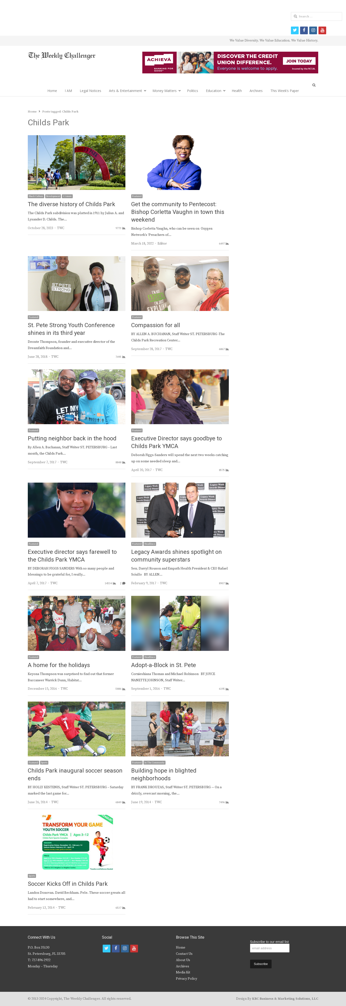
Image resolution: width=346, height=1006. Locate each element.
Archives (256, 90)
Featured (137, 196)
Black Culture (36, 196)
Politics (192, 90)
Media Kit (183, 972)
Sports (44, 762)
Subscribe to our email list (269, 942)
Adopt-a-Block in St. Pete (163, 665)
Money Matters (164, 90)
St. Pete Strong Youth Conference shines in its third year (71, 329)
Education (213, 90)
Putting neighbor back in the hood (72, 438)
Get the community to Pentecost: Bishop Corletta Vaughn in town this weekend (177, 212)
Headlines (149, 543)
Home (52, 90)
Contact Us (184, 954)
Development (53, 196)
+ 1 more (67, 196)
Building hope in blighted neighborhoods (163, 775)
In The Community (154, 762)
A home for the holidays (59, 665)
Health (237, 90)
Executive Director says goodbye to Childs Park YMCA (176, 442)
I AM (68, 90)
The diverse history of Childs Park (71, 204)
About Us (183, 960)
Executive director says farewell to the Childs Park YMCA (72, 556)
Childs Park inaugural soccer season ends (75, 775)
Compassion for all (155, 325)
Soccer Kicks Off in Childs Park (68, 884)
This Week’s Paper (284, 90)
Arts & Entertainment (125, 90)
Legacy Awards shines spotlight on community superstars (176, 556)
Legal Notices (90, 90)
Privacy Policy (186, 979)
